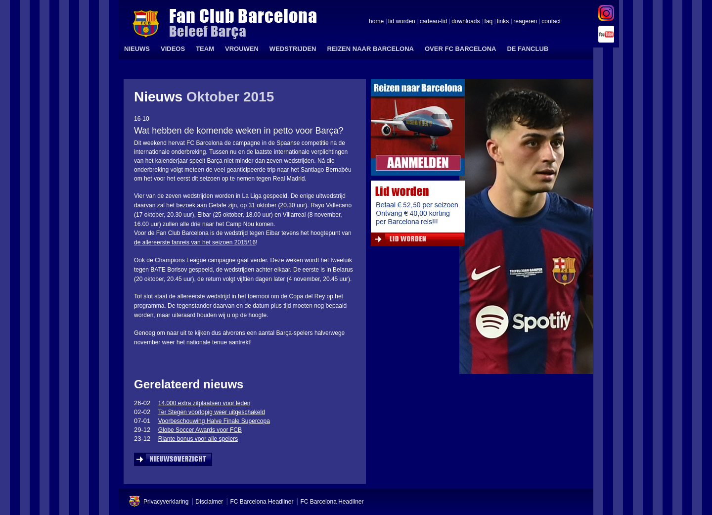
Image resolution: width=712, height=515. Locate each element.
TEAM (205, 48)
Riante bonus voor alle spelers (198, 438)
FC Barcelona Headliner (261, 501)
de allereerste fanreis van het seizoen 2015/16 (195, 242)
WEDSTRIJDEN (292, 48)
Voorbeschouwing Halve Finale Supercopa (214, 421)
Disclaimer (209, 501)
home (376, 22)
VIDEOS (173, 48)
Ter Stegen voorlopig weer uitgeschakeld (211, 412)
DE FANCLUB (527, 48)
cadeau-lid (433, 22)
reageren (525, 22)
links (503, 22)
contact (551, 22)
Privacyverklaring (165, 501)
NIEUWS (137, 48)
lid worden (401, 22)
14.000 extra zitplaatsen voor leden (204, 403)
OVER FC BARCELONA (460, 48)
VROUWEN (242, 48)
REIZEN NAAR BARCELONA (370, 48)
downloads (465, 22)
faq (489, 22)
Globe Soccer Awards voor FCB (200, 429)
